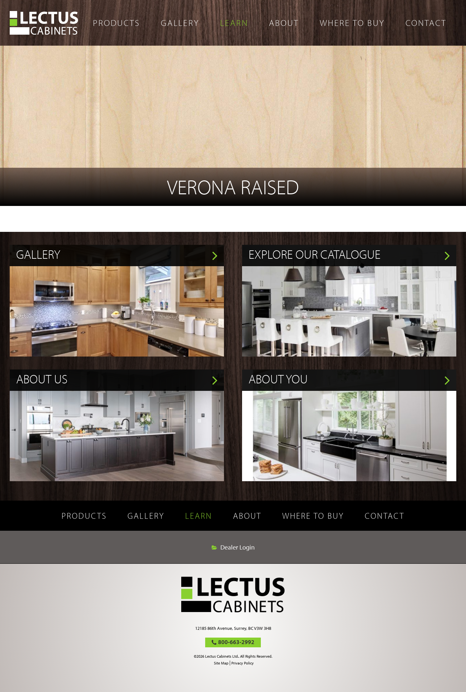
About (284, 22)
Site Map (221, 663)
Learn (234, 22)
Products (116, 22)
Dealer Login (237, 547)
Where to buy (352, 22)
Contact (426, 22)
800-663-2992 (236, 642)
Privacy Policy (242, 663)
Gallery (180, 22)
